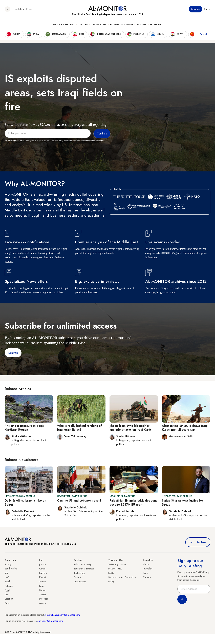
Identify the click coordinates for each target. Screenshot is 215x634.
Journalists (147, 568)
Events (29, 10)
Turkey (8, 564)
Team (145, 573)
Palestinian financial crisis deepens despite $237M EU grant (133, 502)
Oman (42, 568)
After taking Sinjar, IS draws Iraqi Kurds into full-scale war (184, 428)
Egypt (7, 590)
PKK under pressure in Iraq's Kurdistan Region (24, 428)
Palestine (9, 586)
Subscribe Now (198, 542)
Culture (83, 25)
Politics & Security (63, 25)
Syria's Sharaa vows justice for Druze (182, 502)
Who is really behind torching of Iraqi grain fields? (79, 428)
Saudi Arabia (11, 568)
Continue (13, 353)
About (146, 564)
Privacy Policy (115, 568)
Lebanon (9, 598)
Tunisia (42, 594)
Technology (99, 25)
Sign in (207, 9)
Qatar (7, 594)
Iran (6, 573)
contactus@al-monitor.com (50, 621)
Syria (7, 603)
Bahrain (43, 573)
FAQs (111, 573)
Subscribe (195, 9)
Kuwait (42, 577)
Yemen (42, 581)
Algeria (42, 603)
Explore (141, 25)
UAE (7, 577)
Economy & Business (121, 25)
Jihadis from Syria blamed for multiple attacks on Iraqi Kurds (131, 428)
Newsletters (18, 10)
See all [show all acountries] (203, 35)
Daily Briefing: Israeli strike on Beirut (25, 502)
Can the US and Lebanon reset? (79, 500)
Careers (147, 577)
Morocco (43, 598)
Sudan (42, 590)
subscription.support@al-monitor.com (62, 615)
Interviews (156, 25)
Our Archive (80, 581)
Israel (7, 581)
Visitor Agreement (117, 564)
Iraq (41, 560)
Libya (41, 586)
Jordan (42, 564)
